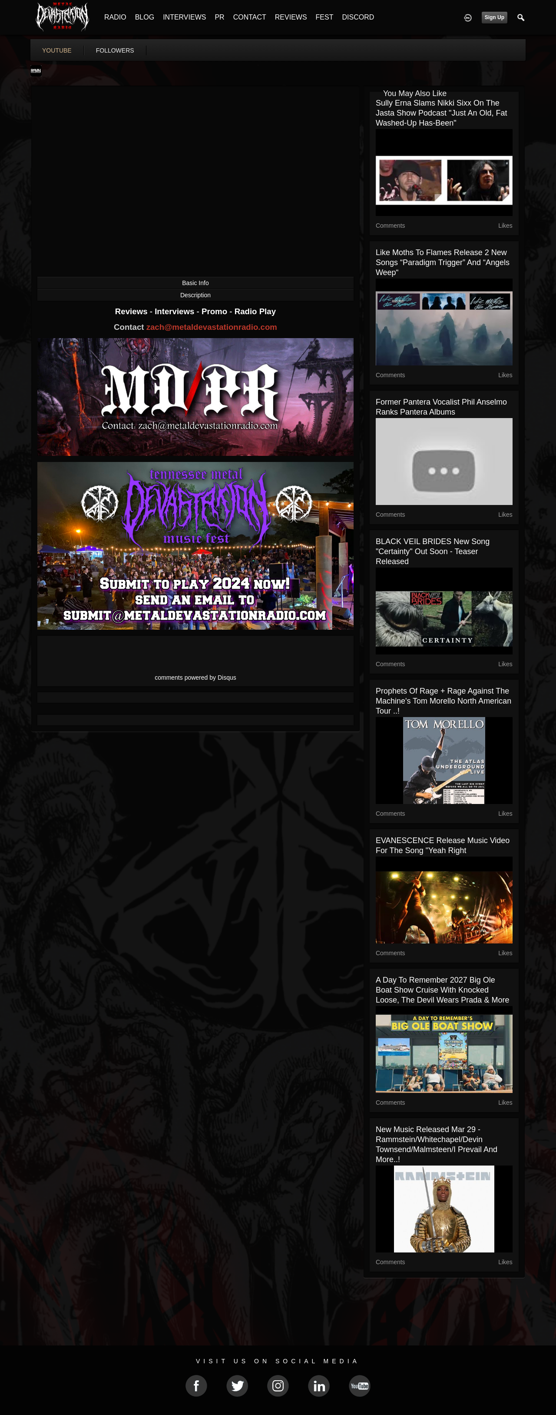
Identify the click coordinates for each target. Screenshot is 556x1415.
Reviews (132, 311)
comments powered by (195, 677)
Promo (215, 311)
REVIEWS (291, 17)
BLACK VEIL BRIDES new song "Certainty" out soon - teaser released (433, 551)
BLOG (144, 17)
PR (219, 17)
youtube (57, 50)
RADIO (115, 17)
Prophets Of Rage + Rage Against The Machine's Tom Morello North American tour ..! (443, 701)
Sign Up (494, 17)
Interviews (175, 311)
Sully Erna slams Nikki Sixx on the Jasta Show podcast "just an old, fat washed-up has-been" (441, 113)
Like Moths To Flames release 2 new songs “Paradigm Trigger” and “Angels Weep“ (443, 262)
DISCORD (358, 17)
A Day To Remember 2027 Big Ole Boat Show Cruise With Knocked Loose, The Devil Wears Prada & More (442, 990)
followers (115, 50)
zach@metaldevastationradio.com (211, 327)
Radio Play (255, 311)
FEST (325, 17)
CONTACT (249, 17)
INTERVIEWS (184, 17)
